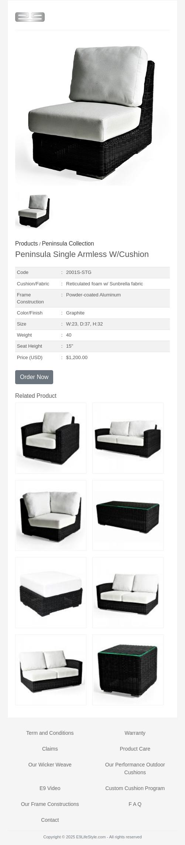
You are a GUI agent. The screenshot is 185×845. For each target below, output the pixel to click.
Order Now (34, 377)
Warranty (135, 733)
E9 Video (50, 788)
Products (26, 243)
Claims (50, 749)
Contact (50, 820)
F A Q (135, 804)
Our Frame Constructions (50, 804)
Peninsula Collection (68, 243)
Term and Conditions (49, 733)
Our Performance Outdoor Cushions (135, 768)
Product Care (135, 749)
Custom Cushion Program (135, 788)
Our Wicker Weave (50, 765)
